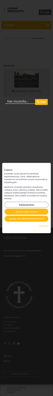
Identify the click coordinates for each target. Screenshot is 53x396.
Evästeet (44, 225)
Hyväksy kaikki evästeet (27, 211)
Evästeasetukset (26, 204)
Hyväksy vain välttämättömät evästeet (26, 218)
